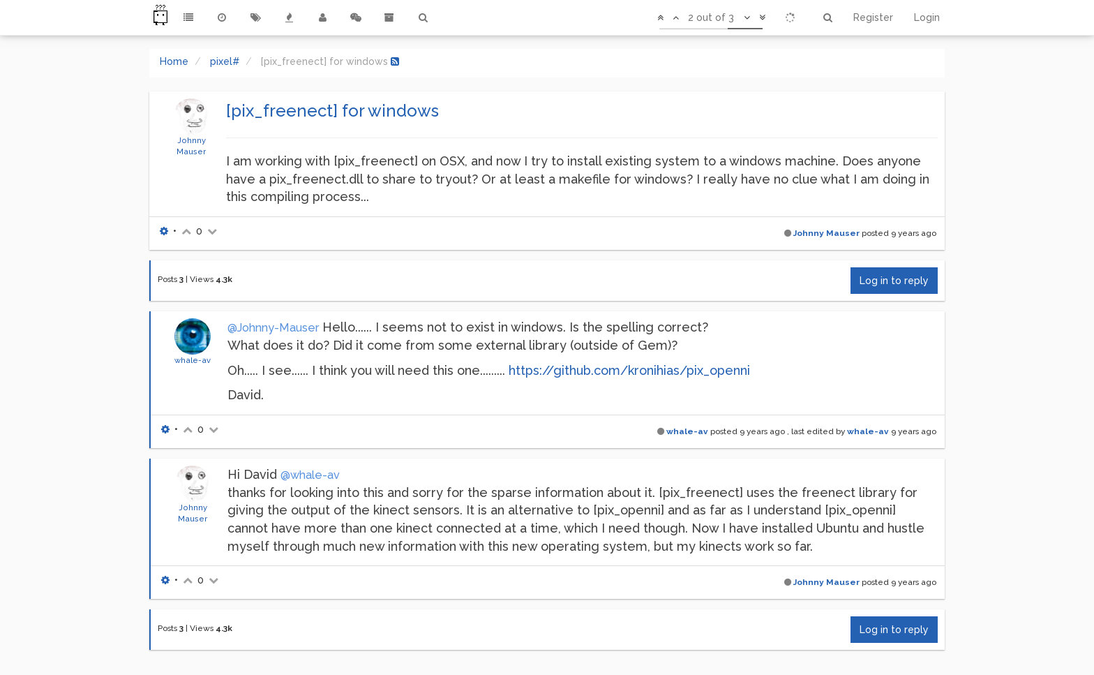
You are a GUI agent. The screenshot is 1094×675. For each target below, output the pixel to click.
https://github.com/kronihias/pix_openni (629, 370)
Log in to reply (894, 280)
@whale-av (310, 475)
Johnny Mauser (826, 233)
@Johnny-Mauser (273, 327)
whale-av (192, 360)
